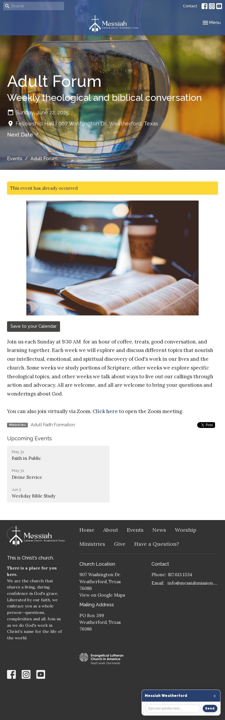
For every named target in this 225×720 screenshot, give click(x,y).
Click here (105, 411)
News (159, 529)
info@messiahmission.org (193, 583)
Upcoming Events (29, 438)
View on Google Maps (102, 595)
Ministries (92, 544)
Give (119, 544)
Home (86, 529)
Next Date (23, 134)
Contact (190, 6)
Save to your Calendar (34, 326)
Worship (185, 529)
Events (14, 158)
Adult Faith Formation (53, 424)
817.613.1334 (180, 574)
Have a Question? (156, 544)
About (110, 529)
